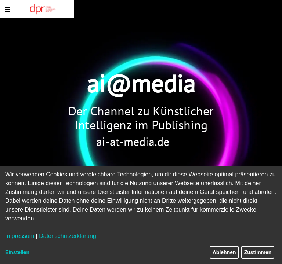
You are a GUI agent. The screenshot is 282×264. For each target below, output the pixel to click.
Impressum (19, 236)
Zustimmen (258, 252)
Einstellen (17, 252)
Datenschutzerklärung (67, 236)
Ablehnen (224, 252)
